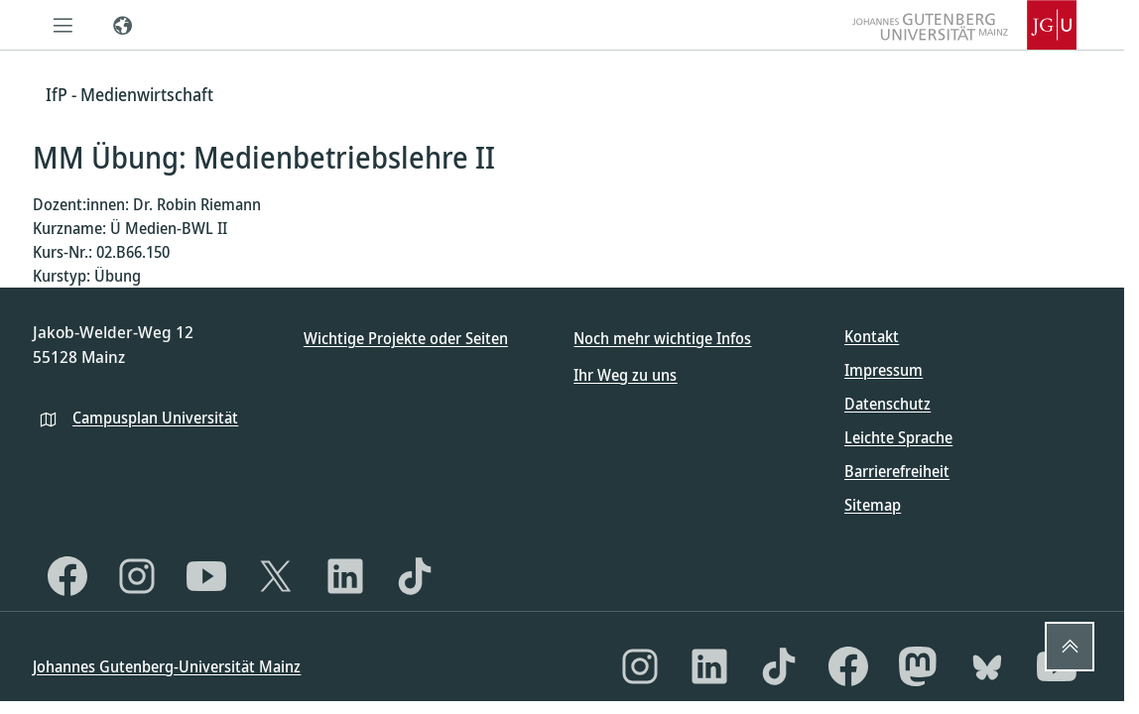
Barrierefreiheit (896, 471)
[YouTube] (206, 576)
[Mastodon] (918, 666)
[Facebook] (67, 576)
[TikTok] (415, 576)
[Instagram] (137, 576)
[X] (276, 576)
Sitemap (872, 505)
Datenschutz (887, 404)
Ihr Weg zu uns (625, 375)
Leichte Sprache (898, 437)
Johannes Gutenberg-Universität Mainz (167, 666)
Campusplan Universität (155, 417)
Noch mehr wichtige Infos (662, 338)
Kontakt (871, 336)
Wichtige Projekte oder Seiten (406, 338)
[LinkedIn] (345, 576)
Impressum (883, 370)
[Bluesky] (987, 666)
